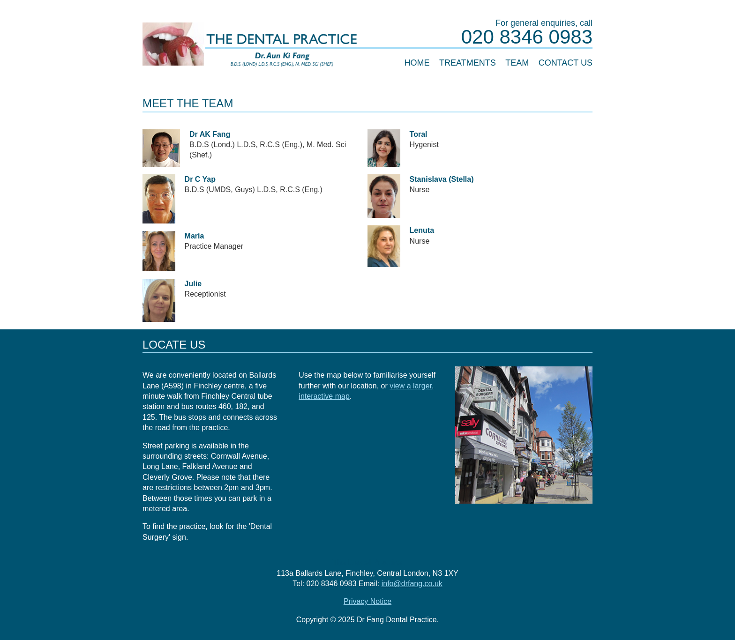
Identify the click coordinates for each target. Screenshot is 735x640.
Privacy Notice (367, 601)
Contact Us (565, 62)
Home (417, 62)
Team (517, 62)
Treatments (467, 62)
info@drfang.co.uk (412, 584)
